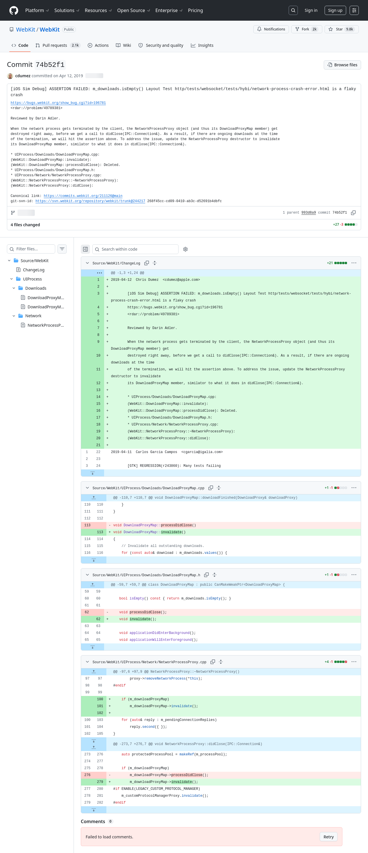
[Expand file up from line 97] (105, 671)
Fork (307, 29)
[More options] (354, 263)
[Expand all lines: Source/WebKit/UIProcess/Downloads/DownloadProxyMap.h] (226, 575)
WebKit (25, 29)
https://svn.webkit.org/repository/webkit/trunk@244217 (90, 201)
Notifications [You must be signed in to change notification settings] (271, 29)
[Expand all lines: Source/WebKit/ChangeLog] (166, 263)
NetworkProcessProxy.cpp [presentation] (52, 325)
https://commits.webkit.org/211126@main (83, 196)
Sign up (335, 10)
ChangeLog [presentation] (34, 269)
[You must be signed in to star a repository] (342, 29)
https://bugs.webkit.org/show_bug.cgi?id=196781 (58, 103)
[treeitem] (42, 293)
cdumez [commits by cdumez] (22, 75)
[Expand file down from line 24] (104, 472)
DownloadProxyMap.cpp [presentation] (51, 297)
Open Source (134, 10)
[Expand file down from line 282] (105, 809)
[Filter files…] (41, 249)
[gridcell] (227, 273)
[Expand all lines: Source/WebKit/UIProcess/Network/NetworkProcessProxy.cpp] (227, 662)
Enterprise (169, 10)
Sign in (311, 10)
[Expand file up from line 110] (105, 497)
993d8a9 (309, 213)
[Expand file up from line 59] (104, 584)
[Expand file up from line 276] (105, 747)
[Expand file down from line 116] (105, 559)
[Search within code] (144, 249)
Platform (37, 10)
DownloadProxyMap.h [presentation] (48, 306)
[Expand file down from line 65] (104, 646)
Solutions (67, 10)
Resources (99, 10)
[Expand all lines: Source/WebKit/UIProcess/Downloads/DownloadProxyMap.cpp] (227, 488)
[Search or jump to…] (293, 10)
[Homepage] (13, 10)
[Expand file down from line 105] (105, 740)
